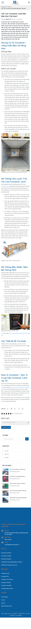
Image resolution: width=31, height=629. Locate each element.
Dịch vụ (7, 454)
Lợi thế (6, 457)
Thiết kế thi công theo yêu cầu (9, 565)
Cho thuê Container (6, 556)
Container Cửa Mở (5, 582)
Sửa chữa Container (6, 559)
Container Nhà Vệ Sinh (7, 588)
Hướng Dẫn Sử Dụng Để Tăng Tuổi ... (19, 497)
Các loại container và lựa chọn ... (18, 469)
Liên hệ (3, 603)
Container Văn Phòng (6, 579)
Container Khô (5, 576)
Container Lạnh (5, 573)
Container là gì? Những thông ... (18, 476)
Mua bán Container (6, 552)
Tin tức (9, 6)
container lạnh (5, 186)
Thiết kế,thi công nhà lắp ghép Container (11, 562)
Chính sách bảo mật (6, 606)
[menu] (2, 2)
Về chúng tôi (4, 597)
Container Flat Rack (6, 585)
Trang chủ (3, 6)
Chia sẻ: (3, 408)
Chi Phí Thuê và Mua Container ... (18, 483)
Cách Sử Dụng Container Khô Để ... (18, 490)
